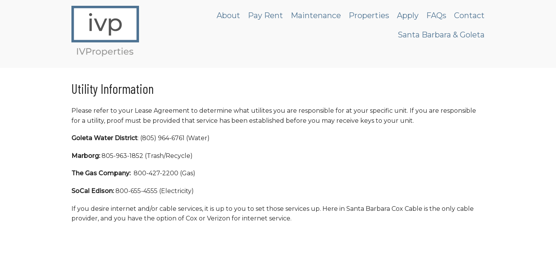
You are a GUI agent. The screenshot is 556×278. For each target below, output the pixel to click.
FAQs (436, 15)
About (228, 15)
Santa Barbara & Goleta (441, 34)
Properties (369, 15)
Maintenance (316, 15)
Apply (408, 15)
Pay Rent (265, 15)
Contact (469, 15)
